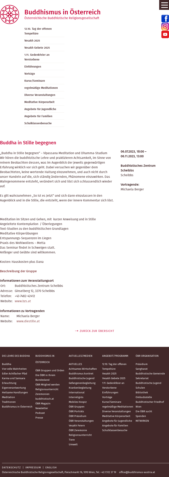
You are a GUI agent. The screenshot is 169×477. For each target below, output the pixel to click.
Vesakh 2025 (32, 40)
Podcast (40, 413)
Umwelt (73, 444)
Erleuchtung (9, 383)
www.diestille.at (28, 321)
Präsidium (142, 364)
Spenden (141, 416)
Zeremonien (42, 394)
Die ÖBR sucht (144, 411)
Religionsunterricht (46, 389)
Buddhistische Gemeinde (150, 373)
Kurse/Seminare (34, 81)
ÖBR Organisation (147, 356)
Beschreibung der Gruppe (18, 271)
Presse (39, 418)
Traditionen (9, 402)
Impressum (33, 467)
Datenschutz (11, 467)
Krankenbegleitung (80, 388)
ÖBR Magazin (43, 403)
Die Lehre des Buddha (16, 356)
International (76, 392)
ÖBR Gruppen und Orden (49, 370)
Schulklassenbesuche (38, 123)
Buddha (6, 364)
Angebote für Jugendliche (40, 109)
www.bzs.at (23, 301)
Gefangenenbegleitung (82, 383)
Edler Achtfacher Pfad (14, 373)
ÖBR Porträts (76, 411)
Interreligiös (76, 397)
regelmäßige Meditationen (41, 88)
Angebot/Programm (115, 356)
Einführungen (32, 66)
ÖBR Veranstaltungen (81, 421)
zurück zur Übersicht (97, 331)
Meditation (8, 397)
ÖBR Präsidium (77, 416)
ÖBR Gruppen (76, 407)
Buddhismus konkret (81, 373)
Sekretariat (142, 378)
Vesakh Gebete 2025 (37, 47)
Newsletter (41, 408)
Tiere (72, 440)
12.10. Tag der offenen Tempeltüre (38, 31)
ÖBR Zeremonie (78, 430)
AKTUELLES (75, 364)
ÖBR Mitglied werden (47, 384)
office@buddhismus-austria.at (137, 472)
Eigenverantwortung (14, 388)
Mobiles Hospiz (78, 402)
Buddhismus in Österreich (17, 407)
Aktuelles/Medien (80, 356)
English (51, 467)
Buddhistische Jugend (82, 378)
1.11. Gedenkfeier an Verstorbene (37, 57)
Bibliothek (142, 392)
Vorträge (29, 73)
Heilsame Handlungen (15, 392)
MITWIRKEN (142, 421)
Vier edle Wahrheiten (14, 369)
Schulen (140, 388)
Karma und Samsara (13, 378)
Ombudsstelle (144, 397)
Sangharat (142, 369)
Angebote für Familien (38, 116)
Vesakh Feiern (77, 425)
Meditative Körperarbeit (39, 102)
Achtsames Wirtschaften (83, 369)
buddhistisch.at (44, 399)
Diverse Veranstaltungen (39, 95)
